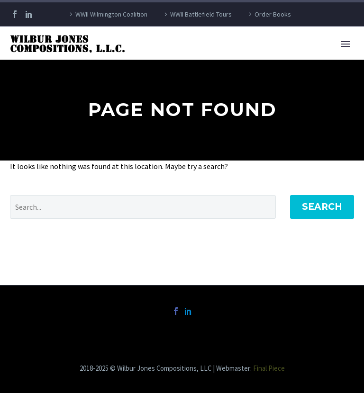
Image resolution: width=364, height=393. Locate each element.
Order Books (273, 14)
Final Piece (269, 368)
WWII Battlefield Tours (201, 14)
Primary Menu (345, 44)
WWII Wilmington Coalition (111, 14)
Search (322, 206)
